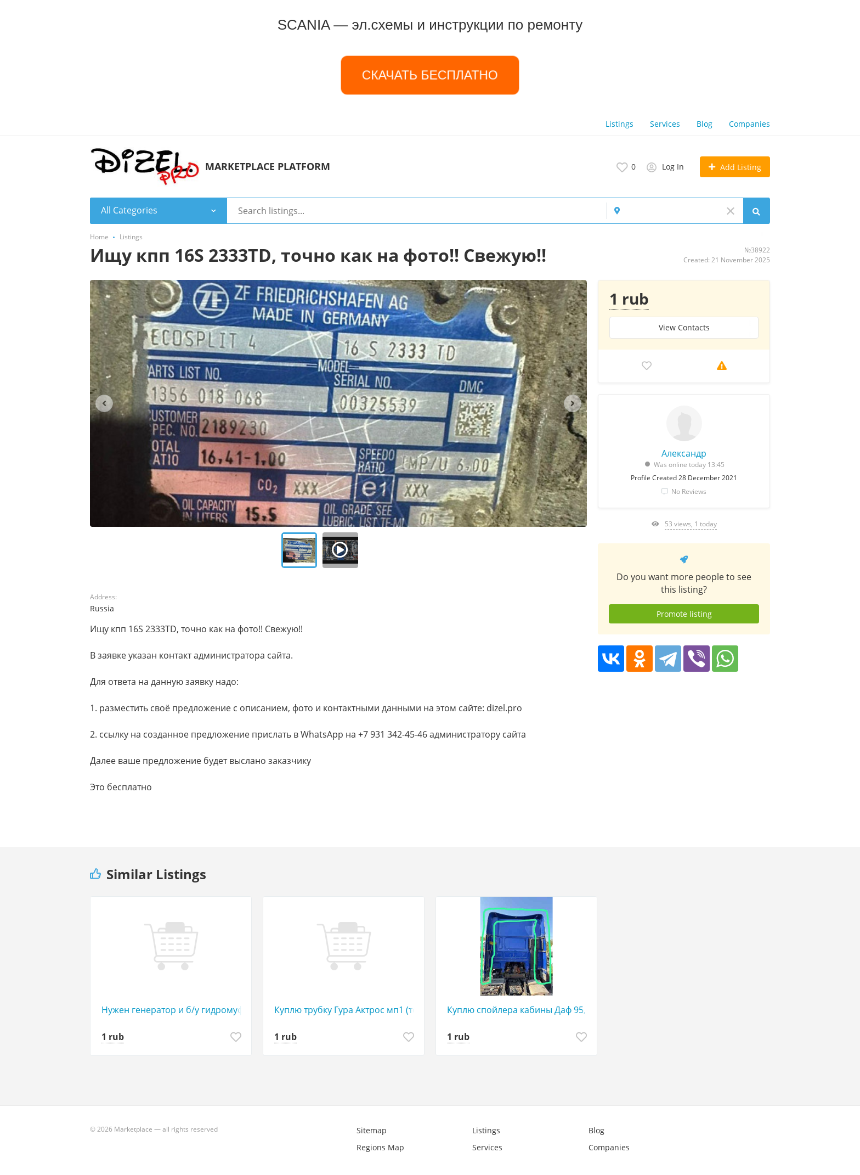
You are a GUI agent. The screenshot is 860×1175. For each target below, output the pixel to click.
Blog (704, 124)
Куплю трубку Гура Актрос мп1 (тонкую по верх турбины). (346, 1010)
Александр (683, 453)
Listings (619, 124)
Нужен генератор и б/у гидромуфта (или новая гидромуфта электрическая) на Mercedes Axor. (173, 1010)
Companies (749, 124)
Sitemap (372, 1130)
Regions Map (380, 1147)
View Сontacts (684, 327)
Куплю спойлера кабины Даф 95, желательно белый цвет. (519, 1010)
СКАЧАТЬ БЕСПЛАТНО (430, 75)
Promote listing (684, 614)
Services (665, 124)
